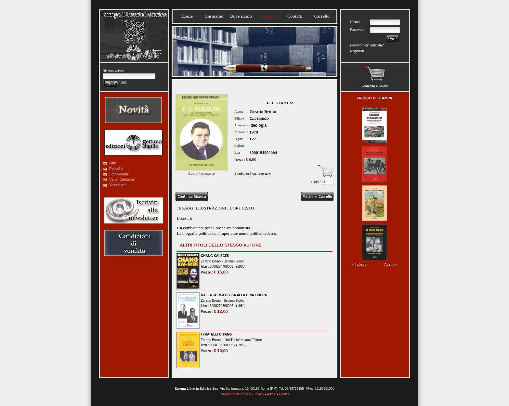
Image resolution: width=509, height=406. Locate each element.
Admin (271, 394)
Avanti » (390, 264)
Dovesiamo (241, 16)
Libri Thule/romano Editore (243, 340)
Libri (112, 163)
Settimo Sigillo (234, 261)
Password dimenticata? (367, 45)
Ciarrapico (258, 118)
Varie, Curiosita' (122, 179)
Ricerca (267, 16)
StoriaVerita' (119, 174)
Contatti (294, 16)
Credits (284, 394)
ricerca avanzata (114, 82)
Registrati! (357, 51)
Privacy (259, 394)
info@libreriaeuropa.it (235, 394)
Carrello (321, 16)
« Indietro (359, 264)
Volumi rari (117, 185)
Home (187, 16)
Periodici (116, 169)
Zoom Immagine (202, 171)
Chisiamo (214, 16)
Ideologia (258, 125)
